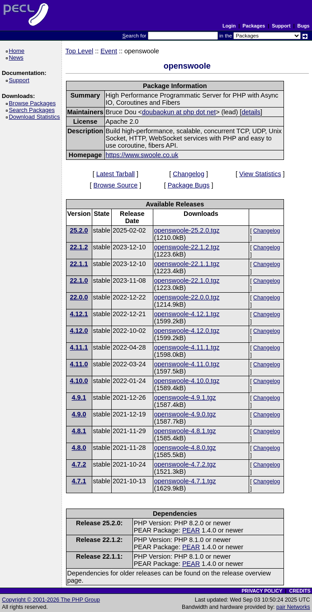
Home (17, 50)
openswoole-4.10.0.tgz (187, 380)
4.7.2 (79, 464)
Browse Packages (33, 103)
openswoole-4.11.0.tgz (187, 364)
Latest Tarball (115, 174)
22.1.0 (79, 280)
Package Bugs (189, 185)
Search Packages (33, 110)
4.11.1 (79, 347)
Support (281, 25)
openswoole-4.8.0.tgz (185, 447)
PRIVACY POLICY (261, 590)
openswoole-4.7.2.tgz (185, 464)
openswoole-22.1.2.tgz (187, 247)
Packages (253, 25)
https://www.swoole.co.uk (142, 155)
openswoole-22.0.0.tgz (187, 297)
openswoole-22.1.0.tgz (187, 280)
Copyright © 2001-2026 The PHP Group (51, 600)
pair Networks (293, 607)
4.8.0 (79, 447)
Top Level (80, 51)
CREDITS (299, 590)
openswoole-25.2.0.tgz (187, 230)
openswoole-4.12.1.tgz (187, 314)
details (250, 112)
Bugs (304, 25)
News (17, 57)
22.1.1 (79, 263)
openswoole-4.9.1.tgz (185, 397)
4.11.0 (79, 364)
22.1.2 (79, 247)
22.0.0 (79, 297)
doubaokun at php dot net (179, 112)
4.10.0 (79, 380)
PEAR (191, 530)
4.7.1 (79, 481)
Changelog (188, 174)
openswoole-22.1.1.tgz (187, 263)
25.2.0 (79, 230)
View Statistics (260, 174)
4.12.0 (79, 330)
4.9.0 (79, 414)
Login (229, 25)
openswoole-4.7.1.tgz (185, 481)
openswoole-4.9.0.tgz (185, 414)
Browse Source (116, 185)
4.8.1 (79, 430)
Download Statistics (35, 116)
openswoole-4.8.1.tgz (185, 430)
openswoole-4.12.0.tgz (187, 330)
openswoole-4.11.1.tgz (187, 347)
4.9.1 (79, 397)
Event (108, 51)
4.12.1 (79, 314)
